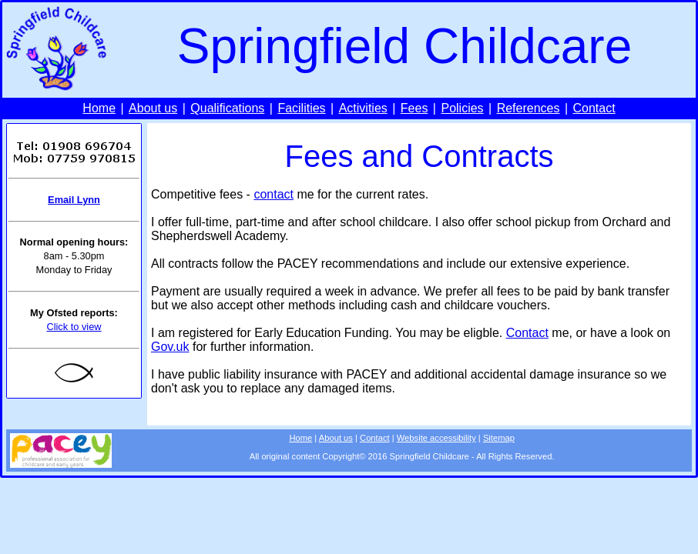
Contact (594, 108)
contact (273, 194)
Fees (414, 108)
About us (153, 108)
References (528, 108)
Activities (363, 108)
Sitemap (499, 437)
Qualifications (227, 108)
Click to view (73, 326)
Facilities (301, 108)
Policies (462, 108)
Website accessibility (436, 437)
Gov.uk (170, 346)
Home (99, 108)
